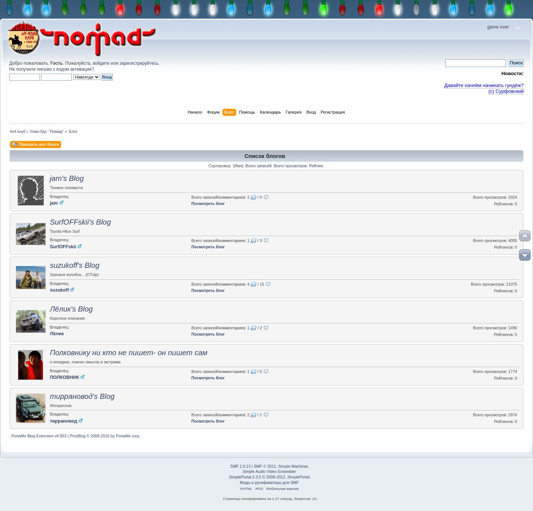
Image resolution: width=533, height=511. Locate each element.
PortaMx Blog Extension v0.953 (39, 436)
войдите (101, 63)
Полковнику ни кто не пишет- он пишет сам (129, 353)
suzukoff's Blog (75, 265)
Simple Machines (293, 466)
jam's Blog (67, 178)
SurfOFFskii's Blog (80, 222)
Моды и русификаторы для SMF (269, 482)
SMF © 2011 (265, 466)
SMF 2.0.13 (240, 466)
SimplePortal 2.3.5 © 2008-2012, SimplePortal (269, 477)
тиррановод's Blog (82, 396)
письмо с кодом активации (64, 69)
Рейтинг (316, 166)
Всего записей (258, 166)
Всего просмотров (290, 166)
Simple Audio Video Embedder (269, 471)
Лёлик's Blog (71, 309)
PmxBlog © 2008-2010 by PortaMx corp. (105, 436)
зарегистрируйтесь (139, 63)
